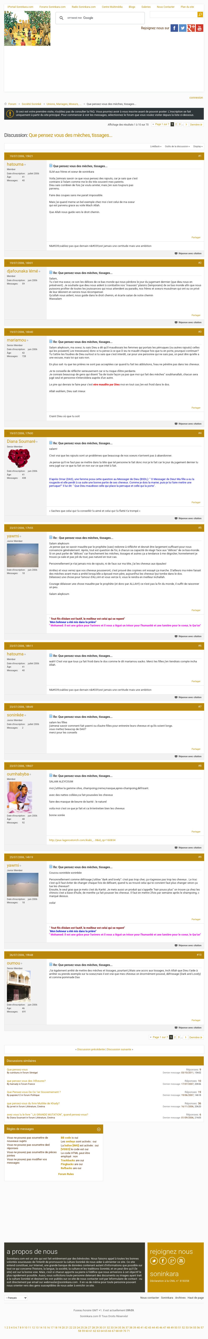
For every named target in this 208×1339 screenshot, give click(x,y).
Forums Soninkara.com (52, 6)
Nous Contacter (166, 6)
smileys (70, 1141)
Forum (12, 104)
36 (123, 1327)
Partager (196, 237)
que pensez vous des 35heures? (26, 1080)
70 (124, 1330)
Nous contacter (149, 1297)
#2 (199, 262)
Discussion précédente (91, 1049)
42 (145, 1327)
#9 (199, 857)
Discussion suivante (119, 1049)
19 (59, 1327)
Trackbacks (68, 1160)
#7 (199, 706)
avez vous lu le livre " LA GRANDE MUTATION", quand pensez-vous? (47, 1114)
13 (37, 1327)
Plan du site (187, 6)
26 (85, 1327)
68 (117, 1330)
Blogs (132, 6)
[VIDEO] (65, 1149)
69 (120, 1330)
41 (142, 1327)
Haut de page (196, 1297)
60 (87, 1330)
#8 (199, 765)
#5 (199, 527)
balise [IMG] (72, 1145)
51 (179, 1327)
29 (97, 1327)
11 (29, 1327)
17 (52, 1327)
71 (128, 1330)
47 (164, 1327)
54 (190, 1327)
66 (109, 1330)
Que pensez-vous (17, 1069)
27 (89, 1327)
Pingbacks (67, 1164)
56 (198, 1327)
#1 (199, 155)
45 (157, 1327)
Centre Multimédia (112, 6)
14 (40, 1327)
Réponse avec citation (188, 253)
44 (153, 1327)
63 (98, 1330)
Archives (180, 1297)
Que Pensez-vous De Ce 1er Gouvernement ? (34, 1092)
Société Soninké (31, 104)
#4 (199, 433)
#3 (199, 331)
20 (63, 1327)
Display (197, 146)
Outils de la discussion (176, 146)
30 (101, 1327)
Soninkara (167, 1297)
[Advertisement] (127, 62)
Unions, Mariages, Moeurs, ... (64, 104)
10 (25, 1327)
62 (94, 1330)
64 (102, 1330)
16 (48, 1327)
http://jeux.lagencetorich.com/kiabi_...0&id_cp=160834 (82, 840)
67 (113, 1330)
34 (115, 1327)
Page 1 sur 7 (162, 124)
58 (79, 1330)
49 (172, 1327)
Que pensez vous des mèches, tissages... (70, 135)
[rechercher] (99, 18)
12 (33, 1327)
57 (202, 1327)
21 (67, 1327)
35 (119, 1327)
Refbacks (66, 1168)
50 (176, 1327)
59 (83, 1330)
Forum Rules (66, 1174)
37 (127, 1327)
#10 (199, 954)
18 (55, 1327)
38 (131, 1327)
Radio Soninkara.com (84, 6)
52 (183, 1327)
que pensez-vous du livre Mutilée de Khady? (33, 1103)
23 (74, 1327)
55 (194, 1327)
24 (78, 1327)
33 (112, 1327)
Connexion (196, 97)
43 (149, 1327)
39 (134, 1327)
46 (160, 1327)
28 (93, 1327)
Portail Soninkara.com (20, 6)
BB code (66, 1137)
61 (90, 1330)
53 (187, 1327)
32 (108, 1327)
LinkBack (154, 146)
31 (104, 1327)
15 (44, 1327)
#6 (199, 645)
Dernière (196, 124)
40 (138, 1327)
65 (106, 1330)
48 (168, 1327)
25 (82, 1327)
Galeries (146, 6)
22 (70, 1327)
